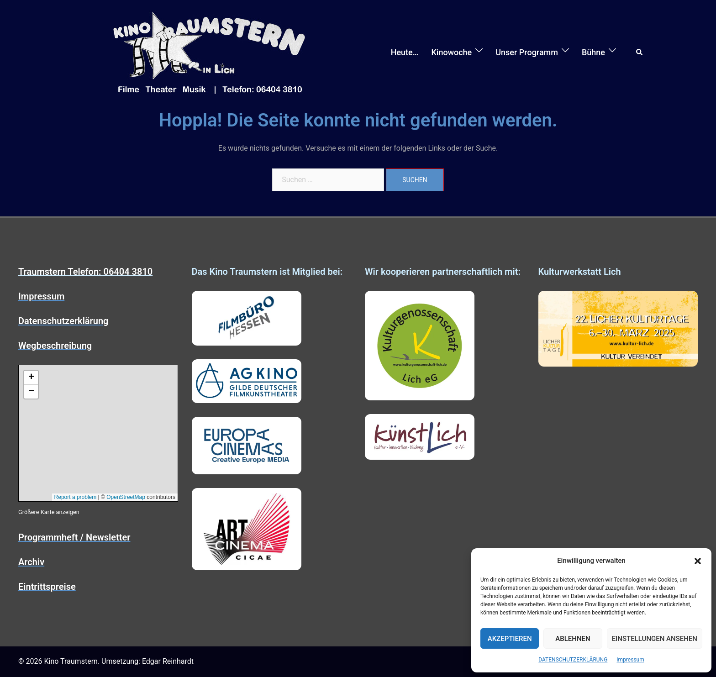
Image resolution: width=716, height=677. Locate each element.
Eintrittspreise (47, 586)
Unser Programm (526, 52)
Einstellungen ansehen (654, 639)
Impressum (630, 659)
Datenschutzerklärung (63, 320)
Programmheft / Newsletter (74, 537)
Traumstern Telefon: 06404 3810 (85, 271)
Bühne (593, 52)
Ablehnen (572, 639)
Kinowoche (451, 52)
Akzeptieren (510, 639)
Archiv (31, 561)
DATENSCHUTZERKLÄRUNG (572, 659)
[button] (697, 561)
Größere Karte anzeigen (48, 512)
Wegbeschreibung (55, 345)
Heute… (405, 52)
